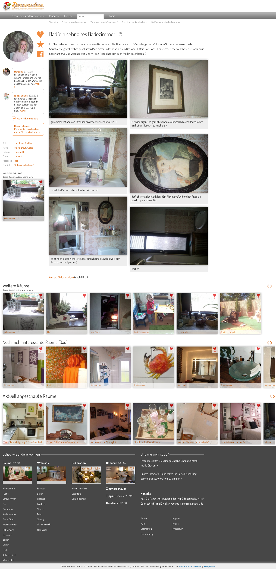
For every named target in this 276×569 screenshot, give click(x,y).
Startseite (53, 22)
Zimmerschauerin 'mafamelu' (104, 22)
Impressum (177, 528)
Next (42, 173)
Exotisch (41, 488)
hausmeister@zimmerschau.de (187, 503)
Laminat (18, 156)
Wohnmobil (8, 560)
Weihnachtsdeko (79, 488)
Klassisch (41, 498)
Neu (124, 462)
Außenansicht (9, 554)
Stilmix (40, 509)
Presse (175, 523)
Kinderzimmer (9, 514)
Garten (6, 544)
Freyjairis (18, 71)
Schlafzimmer (9, 498)
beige (17, 147)
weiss (30, 147)
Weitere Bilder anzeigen (61, 277)
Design (40, 493)
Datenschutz (146, 528)
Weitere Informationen (190, 566)
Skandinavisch (44, 524)
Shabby (28, 143)
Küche (5, 493)
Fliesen (17, 151)
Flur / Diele (8, 519)
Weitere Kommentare (25, 118)
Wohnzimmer (9, 488)
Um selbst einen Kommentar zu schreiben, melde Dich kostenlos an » (27, 129)
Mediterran (42, 529)
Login (112, 16)
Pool (5, 549)
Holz (24, 151)
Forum (68, 16)
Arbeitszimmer (10, 524)
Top (119, 462)
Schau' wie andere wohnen (28, 16)
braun (23, 147)
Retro (39, 514)
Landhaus (19, 143)
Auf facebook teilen (40, 54)
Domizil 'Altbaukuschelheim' (134, 22)
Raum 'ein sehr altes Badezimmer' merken (40, 44)
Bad (16, 160)
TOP (14, 462)
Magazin (54, 16)
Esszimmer (8, 509)
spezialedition (21, 95)
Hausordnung (147, 533)
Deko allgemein (79, 498)
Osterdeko (76, 493)
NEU (18, 462)
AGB (143, 523)
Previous (40, 173)
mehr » (23, 110)
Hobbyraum (8, 529)
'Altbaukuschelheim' (24, 165)
